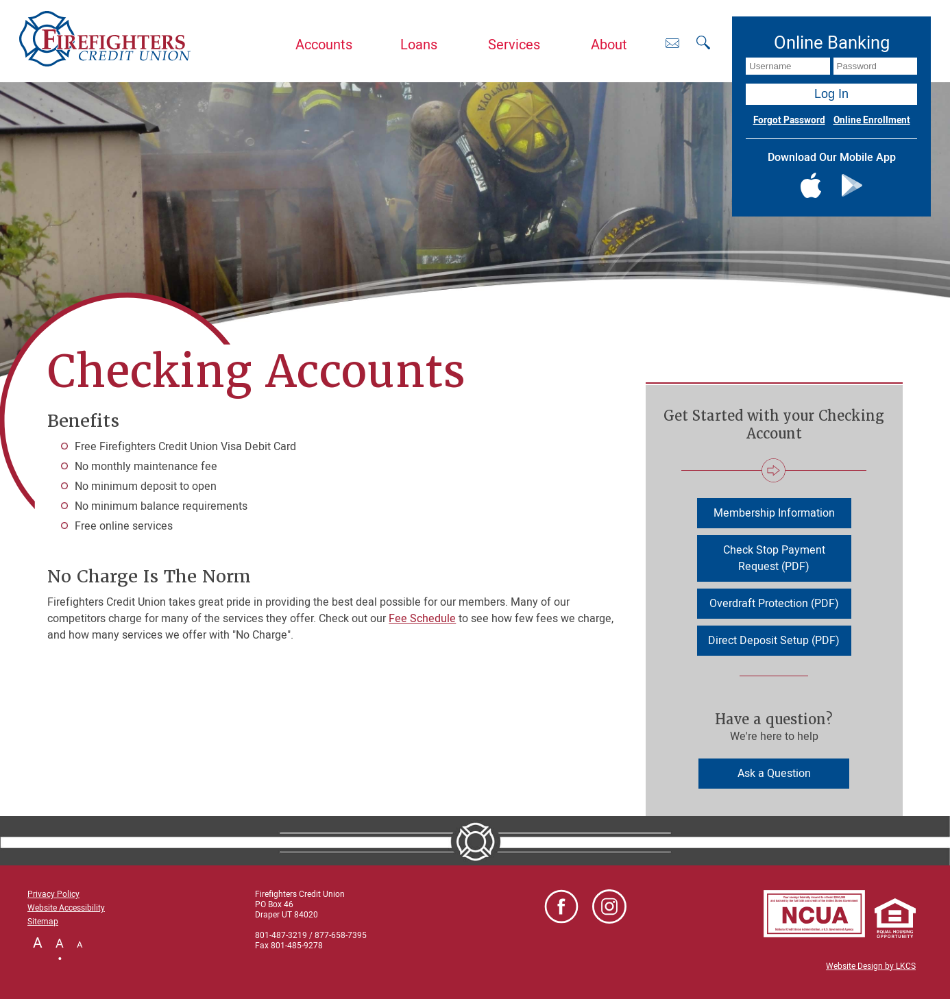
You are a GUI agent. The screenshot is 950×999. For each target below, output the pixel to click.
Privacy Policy (53, 894)
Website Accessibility (66, 908)
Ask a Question (774, 773)
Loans (418, 45)
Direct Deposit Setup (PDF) (774, 640)
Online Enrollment (871, 120)
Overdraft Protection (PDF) (774, 603)
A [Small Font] (80, 944)
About (609, 45)
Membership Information (774, 513)
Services (514, 45)
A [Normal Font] (60, 944)
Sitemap (42, 921)
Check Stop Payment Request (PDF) (774, 558)
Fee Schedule (422, 618)
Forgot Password (789, 120)
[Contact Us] (672, 43)
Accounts (323, 45)
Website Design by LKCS (871, 966)
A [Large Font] (37, 943)
